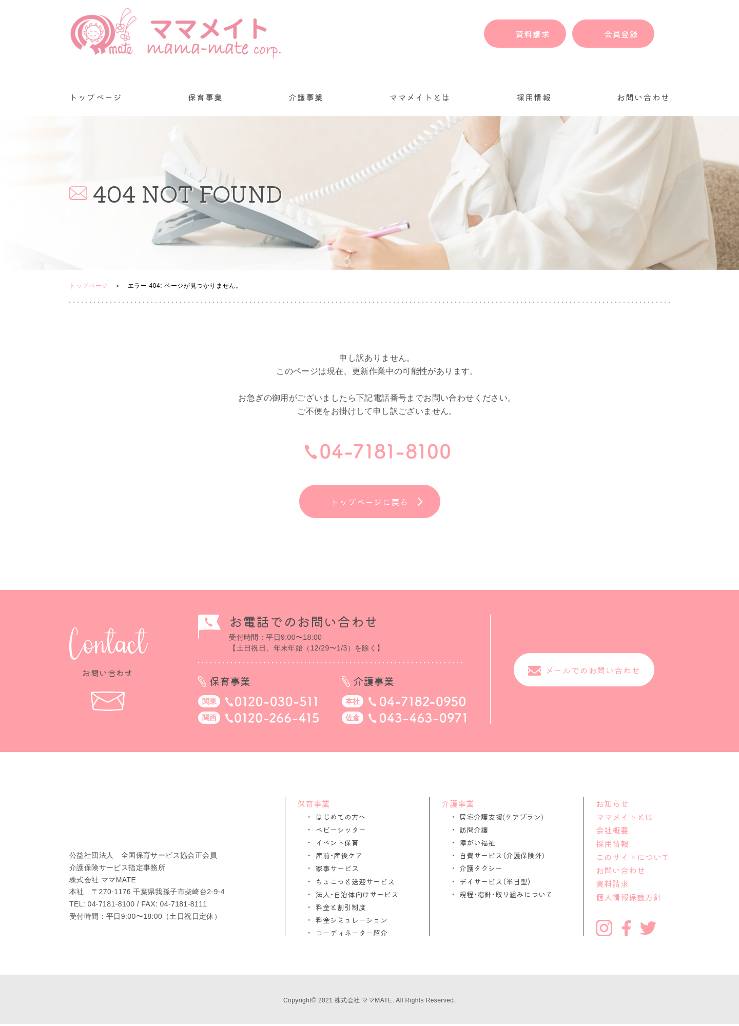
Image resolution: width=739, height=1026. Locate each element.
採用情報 (534, 97)
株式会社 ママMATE (363, 1000)
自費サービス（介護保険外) (501, 855)
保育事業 (205, 97)
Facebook (626, 928)
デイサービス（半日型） (495, 881)
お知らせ (612, 803)
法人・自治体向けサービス (357, 894)
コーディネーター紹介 (351, 933)
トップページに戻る (369, 502)
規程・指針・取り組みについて (506, 894)
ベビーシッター (341, 830)
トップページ (95, 97)
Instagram (604, 928)
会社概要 (612, 830)
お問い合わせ (643, 97)
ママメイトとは (420, 97)
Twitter (648, 928)
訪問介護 (473, 830)
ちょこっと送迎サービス (355, 881)
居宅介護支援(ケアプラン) (501, 817)
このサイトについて (633, 857)
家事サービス (337, 868)
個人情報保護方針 (629, 897)
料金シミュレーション (351, 920)
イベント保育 (337, 842)
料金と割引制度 (341, 907)
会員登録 (621, 34)
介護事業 (306, 97)
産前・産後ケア (339, 855)
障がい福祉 (477, 842)
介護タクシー (480, 868)
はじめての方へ (341, 817)
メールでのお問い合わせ (593, 669)
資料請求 (532, 34)
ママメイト (175, 33)
